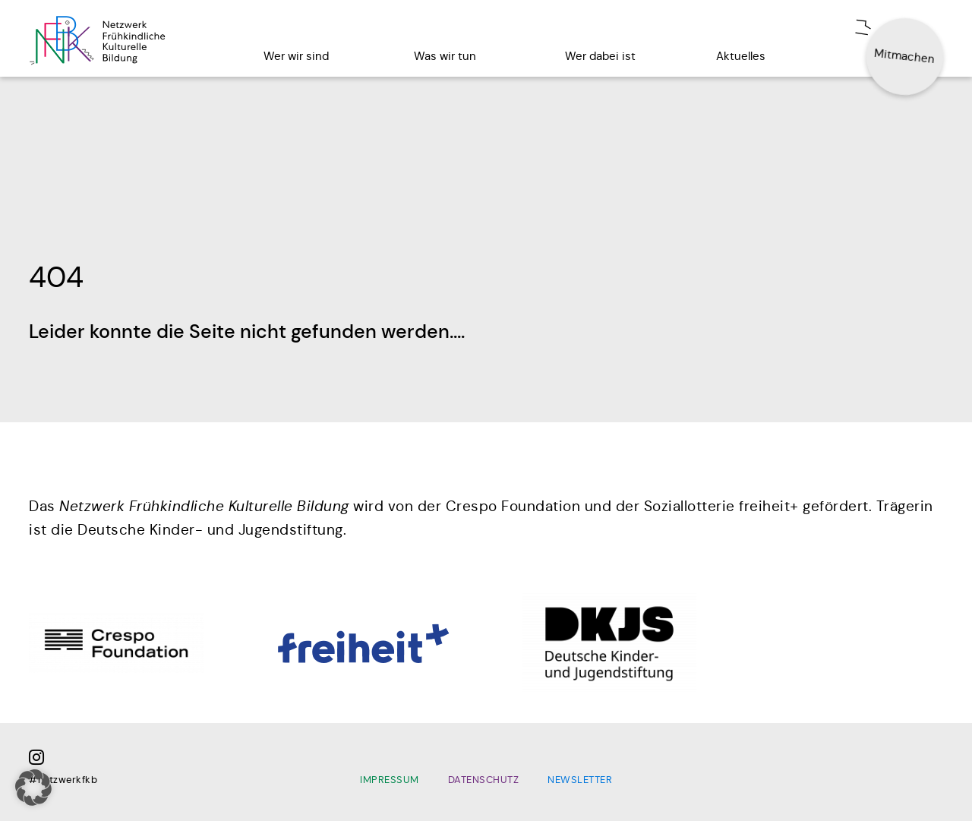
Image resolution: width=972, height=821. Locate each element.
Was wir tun (445, 56)
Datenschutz (483, 780)
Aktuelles (740, 56)
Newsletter (580, 780)
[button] (33, 787)
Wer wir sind (296, 56)
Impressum (389, 780)
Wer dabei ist (600, 56)
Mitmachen (905, 56)
